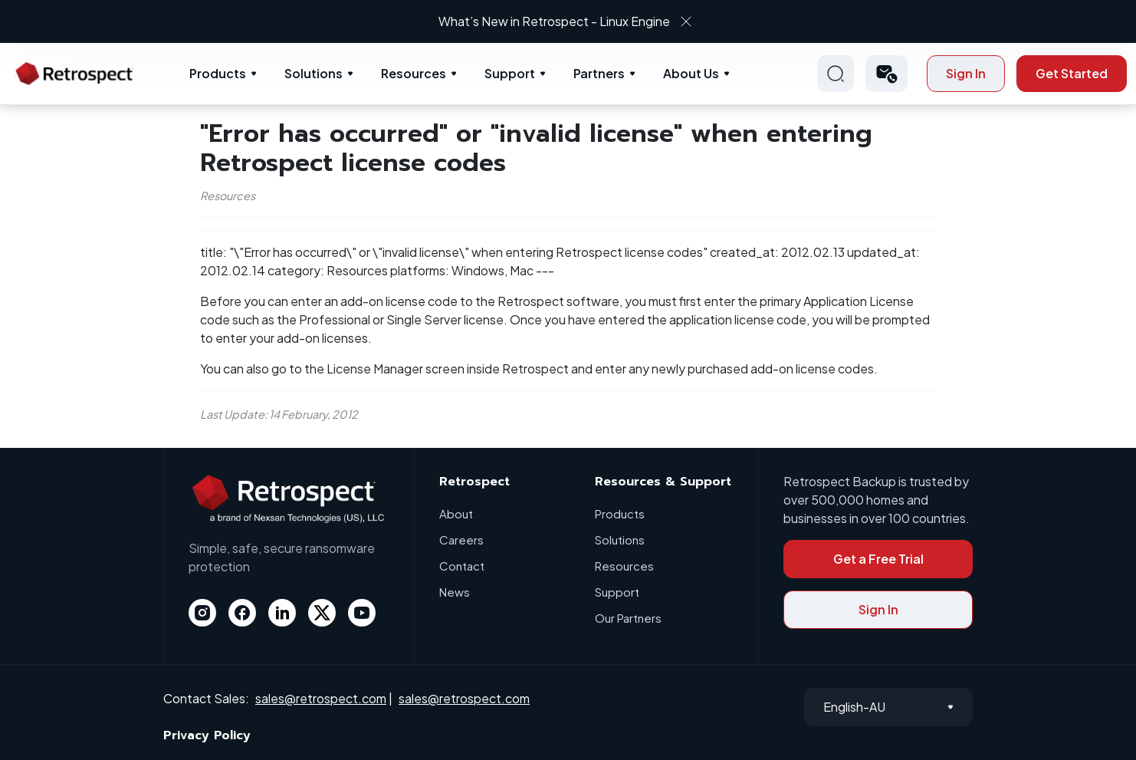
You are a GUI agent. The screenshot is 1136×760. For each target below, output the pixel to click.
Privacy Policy (207, 735)
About (456, 513)
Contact (461, 565)
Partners (599, 73)
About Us (691, 73)
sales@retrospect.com (320, 698)
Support (509, 73)
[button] (886, 73)
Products (217, 73)
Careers (461, 539)
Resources (413, 73)
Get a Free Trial (878, 559)
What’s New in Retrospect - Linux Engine (554, 21)
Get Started (1072, 73)
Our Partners (628, 617)
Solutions (313, 73)
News (454, 591)
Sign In (966, 73)
